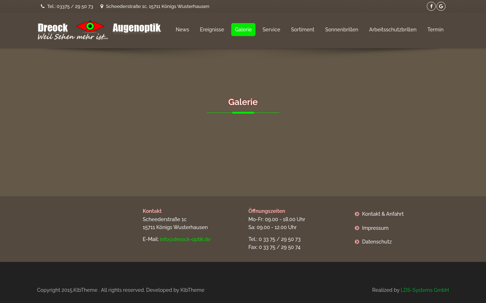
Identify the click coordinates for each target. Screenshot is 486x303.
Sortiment (302, 29)
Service (271, 29)
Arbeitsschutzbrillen (392, 29)
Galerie (243, 29)
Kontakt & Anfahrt (383, 214)
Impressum (375, 228)
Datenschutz (377, 242)
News (182, 29)
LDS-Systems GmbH (425, 290)
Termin (435, 29)
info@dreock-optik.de (185, 239)
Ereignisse (212, 29)
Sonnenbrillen (341, 29)
